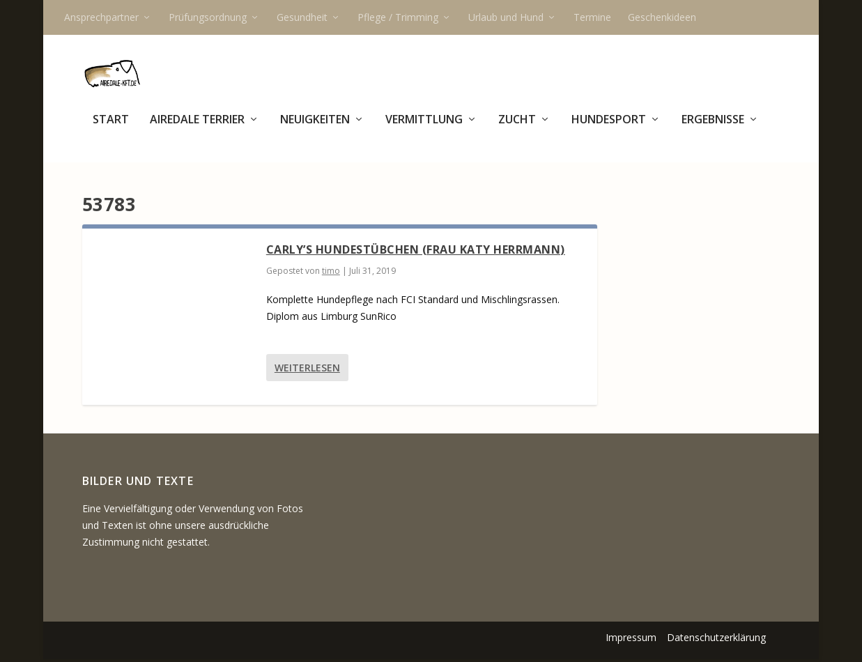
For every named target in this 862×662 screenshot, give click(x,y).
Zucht (517, 127)
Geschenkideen (662, 17)
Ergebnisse (713, 127)
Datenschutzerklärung (716, 639)
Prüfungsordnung (208, 17)
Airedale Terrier (197, 127)
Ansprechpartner (101, 17)
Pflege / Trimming (397, 17)
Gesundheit (302, 17)
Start (111, 127)
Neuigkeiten (315, 127)
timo (331, 273)
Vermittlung (424, 127)
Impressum (631, 639)
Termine (592, 17)
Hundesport (608, 127)
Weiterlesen (307, 369)
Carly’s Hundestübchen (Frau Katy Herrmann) (415, 251)
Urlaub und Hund (506, 17)
